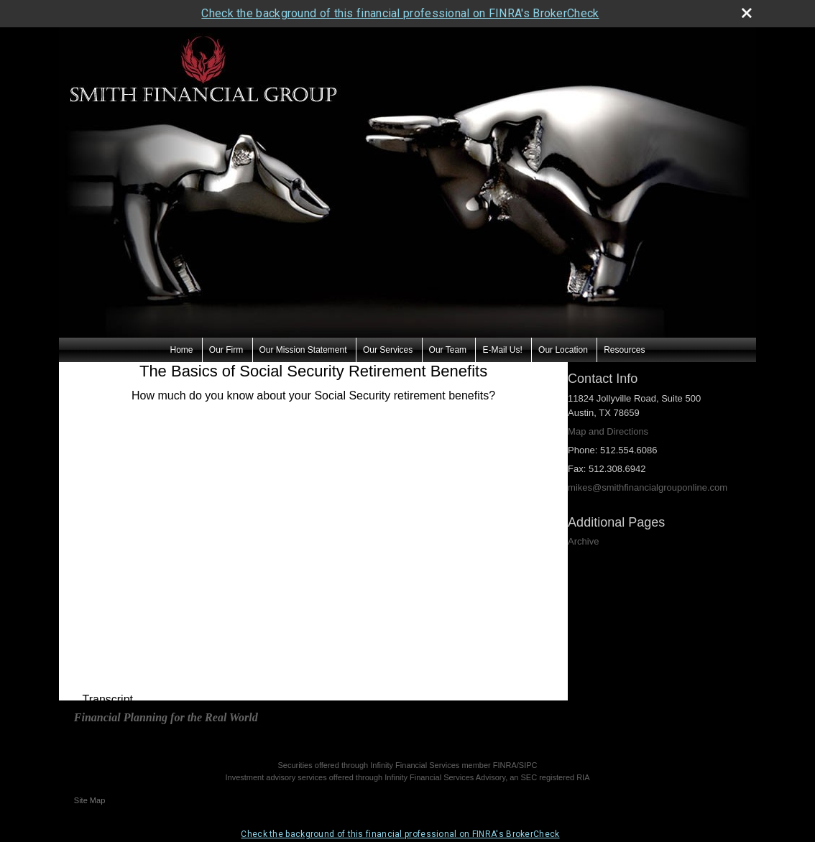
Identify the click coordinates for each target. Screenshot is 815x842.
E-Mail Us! (502, 350)
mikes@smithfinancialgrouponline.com (647, 487)
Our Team (447, 350)
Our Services (388, 350)
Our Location (563, 350)
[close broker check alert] (746, 13)
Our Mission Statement (303, 350)
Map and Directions (608, 431)
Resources (624, 350)
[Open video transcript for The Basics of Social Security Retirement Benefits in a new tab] (107, 699)
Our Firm (226, 350)
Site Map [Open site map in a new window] (89, 800)
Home (181, 350)
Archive (583, 541)
